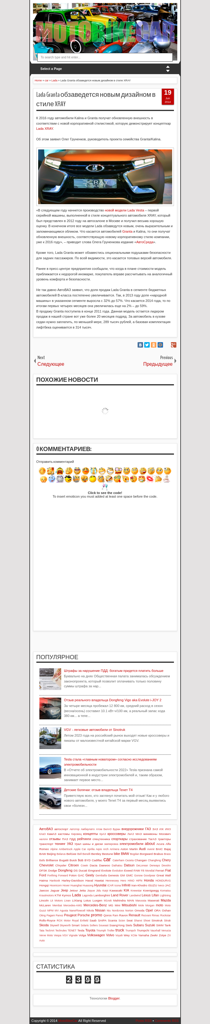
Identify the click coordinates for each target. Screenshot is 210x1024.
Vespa (57, 935)
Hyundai (100, 885)
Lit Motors (56, 900)
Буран (116, 829)
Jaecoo (44, 890)
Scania (112, 920)
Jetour (74, 890)
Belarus (61, 854)
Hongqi (44, 885)
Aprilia (91, 849)
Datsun (129, 865)
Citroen (73, 865)
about (150, 843)
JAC (168, 885)
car (107, 859)
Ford (42, 875)
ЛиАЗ (130, 834)
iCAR (110, 885)
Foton (73, 875)
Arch (105, 849)
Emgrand (94, 870)
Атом (99, 829)
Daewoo (104, 865)
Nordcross (118, 910)
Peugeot (70, 915)
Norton (129, 910)
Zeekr (154, 935)
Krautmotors (46, 895)
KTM (58, 895)
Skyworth (65, 925)
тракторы (164, 839)
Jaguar (54, 890)
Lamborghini (101, 895)
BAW (42, 854)
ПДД (72, 839)
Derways (155, 865)
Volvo (110, 935)
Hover (65, 885)
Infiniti (126, 885)
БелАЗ (107, 829)
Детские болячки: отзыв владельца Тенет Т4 (98, 790)
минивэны (150, 834)
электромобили (131, 844)
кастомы (64, 834)
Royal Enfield (80, 920)
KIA (126, 890)
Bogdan (134, 854)
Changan (141, 860)
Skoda (44, 925)
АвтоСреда (144, 242)
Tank (168, 925)
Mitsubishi (129, 905)
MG (110, 905)
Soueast (103, 925)
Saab (92, 920)
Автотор (75, 829)
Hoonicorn (56, 885)
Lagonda (87, 895)
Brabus (158, 854)
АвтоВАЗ (46, 829)
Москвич (165, 834)
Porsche (84, 915)
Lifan (155, 895)
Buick (73, 860)
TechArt (49, 930)
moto (159, 905)
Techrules (61, 930)
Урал (78, 844)
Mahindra (119, 900)
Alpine (54, 849)
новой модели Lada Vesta (124, 210)
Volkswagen (96, 935)
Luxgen (97, 900)
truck (119, 930)
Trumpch (130, 930)
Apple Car (80, 849)
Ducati (83, 870)
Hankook (55, 880)
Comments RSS (167, 1020)
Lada (76, 895)
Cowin (84, 865)
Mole (141, 905)
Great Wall (163, 875)
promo (96, 915)
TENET (72, 930)
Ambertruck (65, 849)
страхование (138, 839)
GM (122, 875)
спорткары (120, 839)
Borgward (146, 854)
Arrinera (114, 849)
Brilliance (52, 860)
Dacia (93, 865)
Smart (75, 925)
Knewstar (136, 890)
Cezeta (129, 860)
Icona (117, 885)
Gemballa (101, 875)
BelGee (71, 854)
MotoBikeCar (68, 1020)
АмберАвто (88, 829)
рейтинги (84, 839)
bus (80, 860)
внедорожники (133, 829)
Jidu (98, 890)
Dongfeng (65, 870)
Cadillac (97, 860)
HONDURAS (163, 880)
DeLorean (142, 865)
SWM (159, 925)
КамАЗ (51, 834)
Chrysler (61, 865)
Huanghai (76, 885)
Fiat (168, 870)
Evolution (117, 870)
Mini (117, 905)
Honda (149, 880)
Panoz (59, 915)
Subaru (138, 925)
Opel (149, 910)
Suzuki (150, 925)
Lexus (146, 895)
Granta (127, 231)
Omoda (139, 910)
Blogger (113, 998)
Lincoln (44, 900)
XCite (134, 935)
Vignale (73, 935)
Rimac (155, 915)
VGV (65, 935)
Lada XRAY (44, 128)
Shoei (146, 920)
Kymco (66, 895)
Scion (121, 920)
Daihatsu (117, 865)
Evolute (106, 870)
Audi (142, 849)
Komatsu (165, 890)
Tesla (80, 930)
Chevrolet (46, 865)
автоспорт (61, 829)
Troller (111, 930)
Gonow (138, 875)
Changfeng (154, 860)
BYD (88, 860)
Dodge (52, 870)
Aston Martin (129, 849)
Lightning (165, 895)
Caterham (118, 860)
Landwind (135, 895)
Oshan (166, 910)
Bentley (96, 854)
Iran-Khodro (139, 885)
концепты (90, 834)
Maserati (153, 900)
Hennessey (112, 880)
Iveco (161, 885)
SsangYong (117, 925)
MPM (50, 910)
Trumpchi (143, 930)
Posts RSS (143, 1020)
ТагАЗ (152, 839)
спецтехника (101, 839)
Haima (43, 880)
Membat (57, 905)
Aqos (99, 849)
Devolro (166, 865)
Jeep (64, 890)
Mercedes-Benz (95, 905)
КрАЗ (103, 834)
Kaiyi (105, 890)
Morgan (150, 905)
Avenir (151, 849)
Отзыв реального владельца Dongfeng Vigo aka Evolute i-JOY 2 (113, 700)
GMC (129, 875)
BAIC (159, 849)
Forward (63, 875)
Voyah (119, 935)
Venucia (166, 930)
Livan (67, 900)
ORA (157, 910)
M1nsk (108, 900)
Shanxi (138, 920)
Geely (89, 875)
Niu (109, 910)
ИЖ (161, 829)
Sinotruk (157, 920)
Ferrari (159, 870)
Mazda (166, 900)
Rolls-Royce (47, 920)
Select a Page (51, 68)
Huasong (88, 885)
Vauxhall (155, 930)
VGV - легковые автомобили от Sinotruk (94, 729)
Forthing (52, 875)
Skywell (54, 925)
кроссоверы (117, 834)
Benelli (86, 854)
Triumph (101, 930)
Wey (127, 935)
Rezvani (146, 915)
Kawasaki (115, 890)
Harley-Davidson (73, 880)
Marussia (140, 900)
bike (117, 854)
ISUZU (152, 885)
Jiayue (91, 890)
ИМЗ (168, 829)
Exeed (128, 870)
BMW (125, 854)
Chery (166, 860)
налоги (43, 839)
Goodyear (149, 875)
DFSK (43, 870)
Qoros (108, 915)
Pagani (50, 915)
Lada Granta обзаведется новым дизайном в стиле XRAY (96, 99)
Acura (160, 844)
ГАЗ (148, 829)
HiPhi (139, 880)
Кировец (76, 834)
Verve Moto (46, 935)
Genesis (113, 875)
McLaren (45, 905)
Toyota (90, 930)
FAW (137, 870)
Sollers (94, 925)
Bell (79, 854)
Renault (134, 915)
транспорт (46, 844)
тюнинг (60, 844)
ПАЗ (65, 839)
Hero (123, 880)
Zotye (162, 935)
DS (76, 870)
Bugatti (63, 860)
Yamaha (143, 935)
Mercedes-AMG (72, 905)
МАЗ (138, 834)
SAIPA (102, 920)
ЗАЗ (155, 829)
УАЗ (70, 844)
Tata (42, 930)
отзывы (55, 839)
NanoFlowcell (77, 910)
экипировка (111, 844)
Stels (128, 925)
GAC (81, 875)
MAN (130, 900)
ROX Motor (64, 920)
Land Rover (119, 895)
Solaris (85, 925)
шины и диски (93, 844)
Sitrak (167, 920)
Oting (42, 915)
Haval (89, 880)
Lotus (87, 900)
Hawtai (99, 880)
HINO (131, 880)
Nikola (90, 910)
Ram (115, 915)
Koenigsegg (151, 890)
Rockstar (165, 915)
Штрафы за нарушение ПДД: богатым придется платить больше (114, 670)
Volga (82, 935)
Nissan (100, 910)
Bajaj (167, 849)
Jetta (82, 890)
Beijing (51, 854)
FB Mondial (148, 870)
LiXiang (77, 900)
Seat (129, 920)
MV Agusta (61, 910)
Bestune (107, 854)
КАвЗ (42, 834)
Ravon (123, 915)
